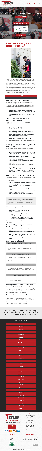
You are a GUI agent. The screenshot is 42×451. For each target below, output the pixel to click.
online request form (30, 314)
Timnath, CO (21, 400)
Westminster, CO (21, 405)
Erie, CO (21, 339)
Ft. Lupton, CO (21, 350)
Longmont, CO (21, 374)
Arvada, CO (21, 324)
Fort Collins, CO (21, 345)
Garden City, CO (21, 353)
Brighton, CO (21, 334)
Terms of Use (11, 438)
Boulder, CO (21, 331)
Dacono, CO (21, 337)
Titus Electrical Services (19, 449)
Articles (12, 435)
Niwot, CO (21, 390)
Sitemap (11, 439)
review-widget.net (22, 33)
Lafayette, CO (21, 371)
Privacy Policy (12, 437)
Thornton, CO (21, 397)
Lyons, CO (21, 382)
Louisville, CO (21, 376)
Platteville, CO (21, 395)
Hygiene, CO (21, 366)
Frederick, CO (21, 347)
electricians (24, 152)
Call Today (21, 95)
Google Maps (30, 420)
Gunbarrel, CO (21, 358)
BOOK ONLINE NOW (21, 24)
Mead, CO (21, 384)
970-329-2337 (29, 4)
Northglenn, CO (21, 392)
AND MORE (35, 444)
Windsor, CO (21, 408)
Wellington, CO (21, 403)
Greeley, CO (21, 355)
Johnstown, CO (21, 368)
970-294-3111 (31, 426)
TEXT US (21, 36)
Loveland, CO (21, 379)
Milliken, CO (21, 387)
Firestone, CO (21, 342)
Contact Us (21, 97)
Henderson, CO (21, 360)
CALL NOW (21, 17)
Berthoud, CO (21, 326)
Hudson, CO (21, 363)
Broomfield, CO (21, 329)
